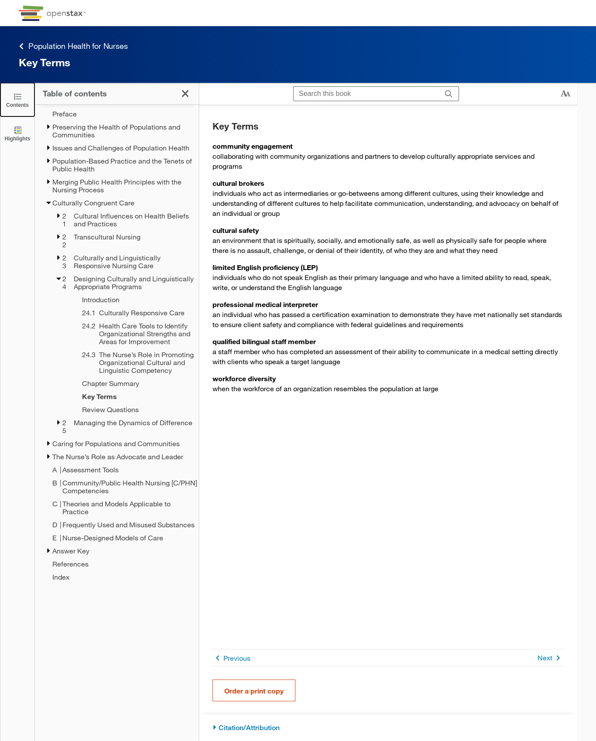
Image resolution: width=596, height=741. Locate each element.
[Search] (449, 94)
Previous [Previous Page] (231, 657)
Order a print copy (254, 690)
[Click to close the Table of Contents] (17, 99)
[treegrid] (117, 345)
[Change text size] (565, 94)
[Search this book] (366, 94)
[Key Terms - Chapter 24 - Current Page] (129, 396)
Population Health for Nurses (73, 46)
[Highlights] (17, 133)
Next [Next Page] (550, 657)
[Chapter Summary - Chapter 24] (129, 383)
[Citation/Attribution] (387, 727)
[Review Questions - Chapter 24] (129, 409)
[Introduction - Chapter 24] (129, 300)
